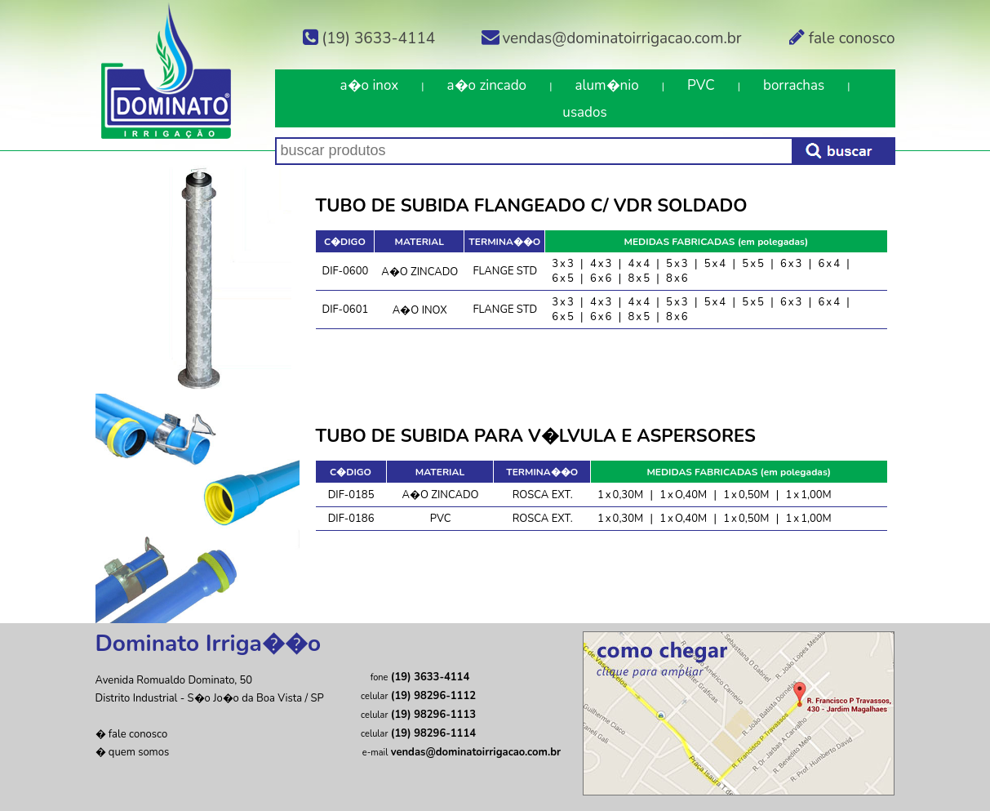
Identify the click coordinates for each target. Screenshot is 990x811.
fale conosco (840, 38)
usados (584, 112)
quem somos (139, 752)
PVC (701, 85)
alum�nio (606, 85)
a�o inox (369, 85)
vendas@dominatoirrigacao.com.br (610, 38)
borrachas (793, 85)
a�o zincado (487, 85)
